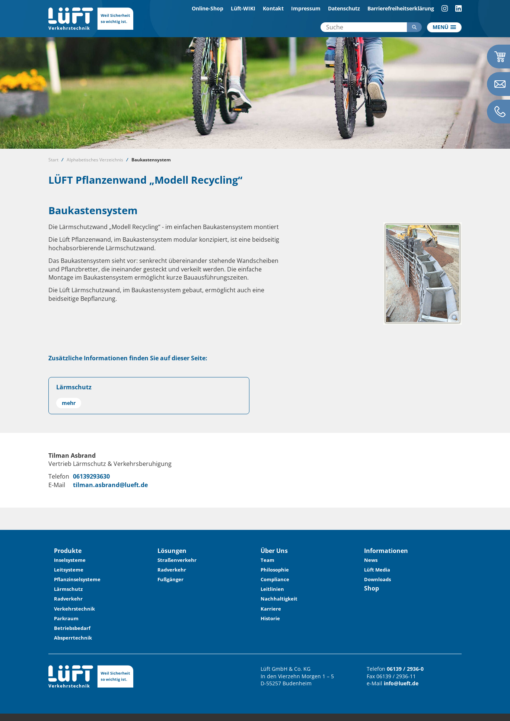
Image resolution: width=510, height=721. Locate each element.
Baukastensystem (151, 160)
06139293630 (91, 476)
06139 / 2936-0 (405, 668)
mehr (69, 402)
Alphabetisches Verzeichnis (95, 160)
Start (53, 160)
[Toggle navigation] (444, 27)
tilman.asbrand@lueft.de (110, 485)
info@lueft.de (401, 683)
